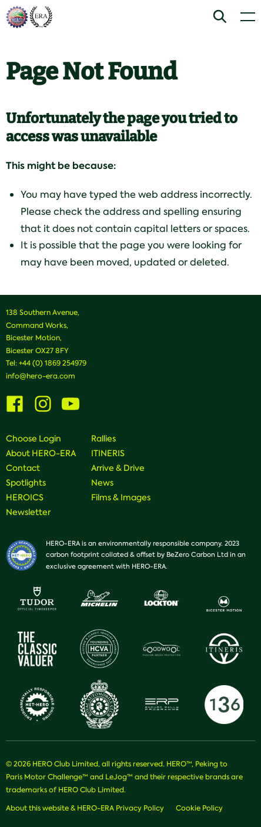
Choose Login (33, 438)
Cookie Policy (199, 808)
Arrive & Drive (118, 468)
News (102, 482)
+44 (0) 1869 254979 (52, 363)
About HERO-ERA (41, 453)
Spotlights (26, 482)
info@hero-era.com (40, 376)
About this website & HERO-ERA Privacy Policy (85, 808)
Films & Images (120, 497)
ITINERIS (108, 453)
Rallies (103, 438)
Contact (23, 468)
